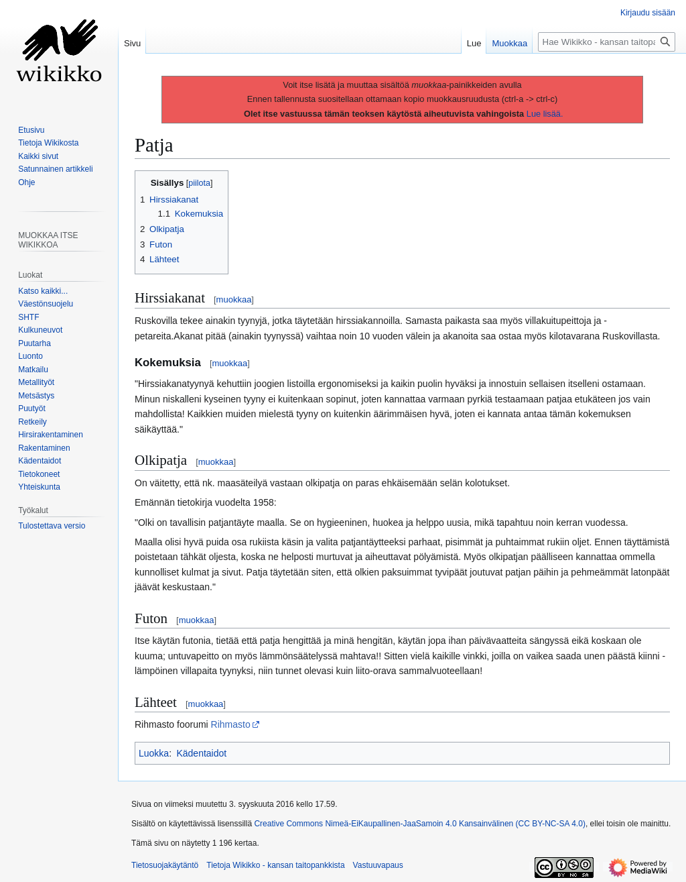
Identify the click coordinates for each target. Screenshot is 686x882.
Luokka (154, 753)
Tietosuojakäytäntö (164, 865)
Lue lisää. (545, 114)
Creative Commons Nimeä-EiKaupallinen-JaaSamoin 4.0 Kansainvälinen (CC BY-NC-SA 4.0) (419, 823)
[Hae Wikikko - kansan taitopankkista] (606, 42)
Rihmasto (231, 724)
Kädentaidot (201, 753)
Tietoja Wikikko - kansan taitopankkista (275, 865)
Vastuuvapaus (378, 865)
